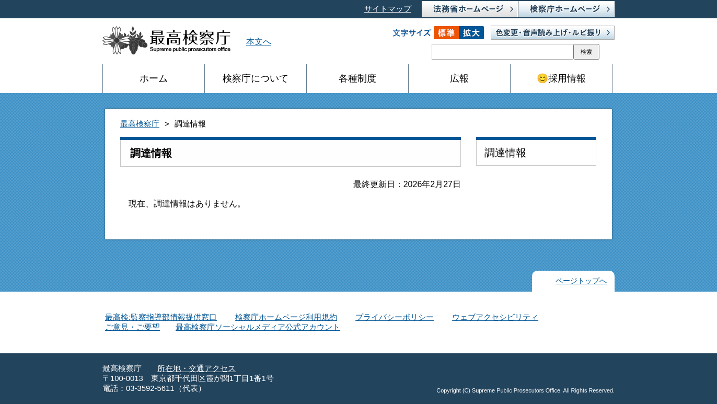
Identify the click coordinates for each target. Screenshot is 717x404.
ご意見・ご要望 (132, 327)
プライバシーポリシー (394, 317)
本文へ (258, 41)
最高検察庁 (139, 124)
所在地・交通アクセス (196, 368)
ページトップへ (581, 281)
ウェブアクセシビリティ (495, 317)
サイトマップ (387, 9)
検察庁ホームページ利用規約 (286, 317)
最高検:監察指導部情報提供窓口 (161, 317)
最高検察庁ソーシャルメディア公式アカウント (258, 327)
